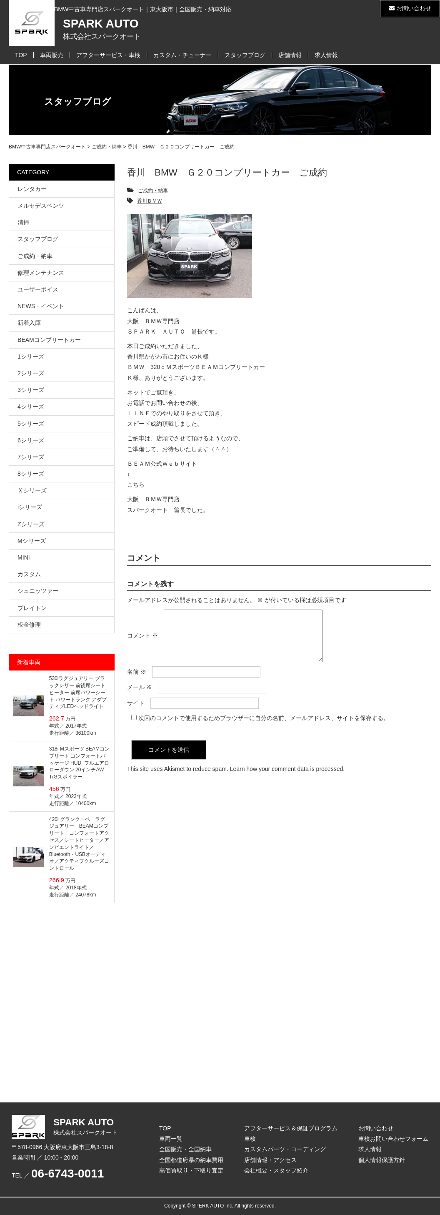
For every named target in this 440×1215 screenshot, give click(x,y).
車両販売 (51, 55)
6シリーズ (31, 440)
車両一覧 (170, 1138)
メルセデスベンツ (41, 205)
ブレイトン (32, 608)
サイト (136, 713)
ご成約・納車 (153, 190)
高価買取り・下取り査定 (191, 1170)
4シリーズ (31, 406)
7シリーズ (31, 457)
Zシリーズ (31, 524)
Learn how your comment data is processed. (287, 779)
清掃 (23, 222)
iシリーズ (30, 507)
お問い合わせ (410, 8)
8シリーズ (31, 473)
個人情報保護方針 (381, 1160)
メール (139, 697)
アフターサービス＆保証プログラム (291, 1128)
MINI (24, 557)
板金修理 (29, 624)
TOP (21, 55)
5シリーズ (31, 423)
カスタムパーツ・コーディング (285, 1149)
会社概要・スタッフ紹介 (276, 1170)
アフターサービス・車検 (108, 55)
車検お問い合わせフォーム (393, 1138)
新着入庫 (29, 322)
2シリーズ (31, 373)
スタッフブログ (245, 55)
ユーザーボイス (38, 289)
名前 (136, 681)
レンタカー (32, 189)
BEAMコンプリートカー (49, 339)
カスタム (29, 574)
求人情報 (326, 55)
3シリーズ (31, 390)
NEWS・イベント (41, 306)
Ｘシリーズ (32, 490)
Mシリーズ (32, 540)
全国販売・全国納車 (185, 1149)
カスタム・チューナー (182, 55)
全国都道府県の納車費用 (191, 1160)
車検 (250, 1138)
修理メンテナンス (41, 272)
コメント (142, 641)
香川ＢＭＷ (149, 201)
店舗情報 (290, 55)
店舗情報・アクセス (270, 1160)
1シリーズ (31, 356)
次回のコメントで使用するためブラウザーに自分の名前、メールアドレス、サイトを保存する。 (263, 728)
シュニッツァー (38, 590)
